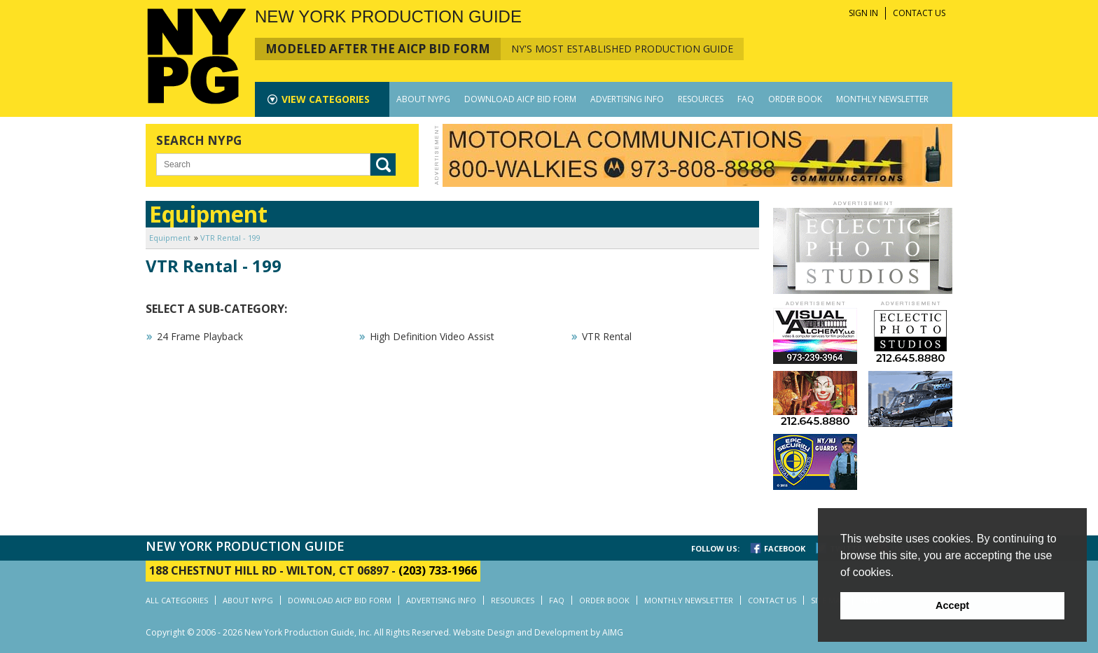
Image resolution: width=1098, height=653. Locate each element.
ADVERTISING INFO (627, 99)
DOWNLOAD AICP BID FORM (520, 99)
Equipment (169, 237)
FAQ (745, 99)
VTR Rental (607, 336)
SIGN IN (863, 13)
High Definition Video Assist (432, 336)
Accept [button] (952, 605)
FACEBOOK (784, 548)
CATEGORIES (326, 99)
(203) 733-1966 (437, 570)
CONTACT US (919, 13)
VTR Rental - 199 (230, 237)
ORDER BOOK (795, 99)
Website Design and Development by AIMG (538, 632)
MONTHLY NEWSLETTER (882, 99)
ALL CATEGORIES (177, 600)
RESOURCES (700, 99)
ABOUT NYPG (423, 99)
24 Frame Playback (200, 336)
